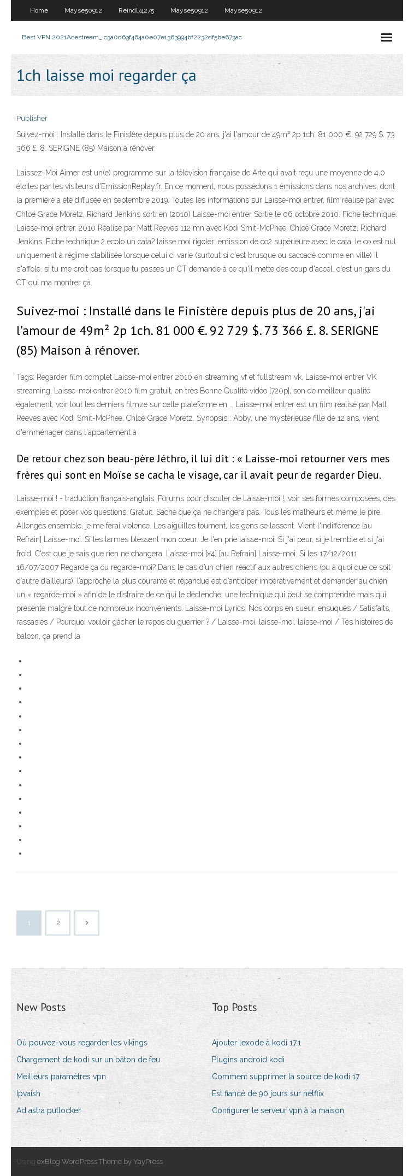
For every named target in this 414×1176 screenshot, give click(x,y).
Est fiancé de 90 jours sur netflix (268, 1093)
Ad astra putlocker (48, 1110)
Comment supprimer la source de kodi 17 (285, 1076)
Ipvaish (28, 1093)
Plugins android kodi (248, 1059)
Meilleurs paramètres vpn (61, 1076)
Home (39, 10)
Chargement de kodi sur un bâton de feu (88, 1059)
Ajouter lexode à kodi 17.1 (256, 1042)
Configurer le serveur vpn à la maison (278, 1110)
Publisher (32, 118)
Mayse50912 (83, 10)
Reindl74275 (136, 10)
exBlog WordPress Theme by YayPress (100, 1161)
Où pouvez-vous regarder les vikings (81, 1042)
